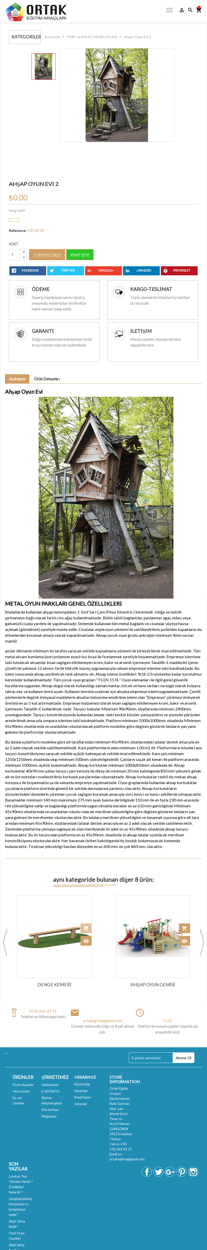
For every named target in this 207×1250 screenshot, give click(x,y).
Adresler (80, 1104)
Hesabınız (85, 1077)
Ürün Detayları (47, 378)
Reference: (18, 230)
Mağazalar (49, 1116)
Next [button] (201, 942)
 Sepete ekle (47, 255)
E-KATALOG (51, 1091)
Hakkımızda (50, 1085)
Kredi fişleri (82, 1097)
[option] (54, 942)
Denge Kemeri (54, 984)
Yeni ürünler (21, 1091)
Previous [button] (5, 942)
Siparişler (81, 1091)
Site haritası (50, 1110)
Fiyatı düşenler (23, 1085)
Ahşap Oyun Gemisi (153, 984)
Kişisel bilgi (82, 1084)
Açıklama (17, 378)
